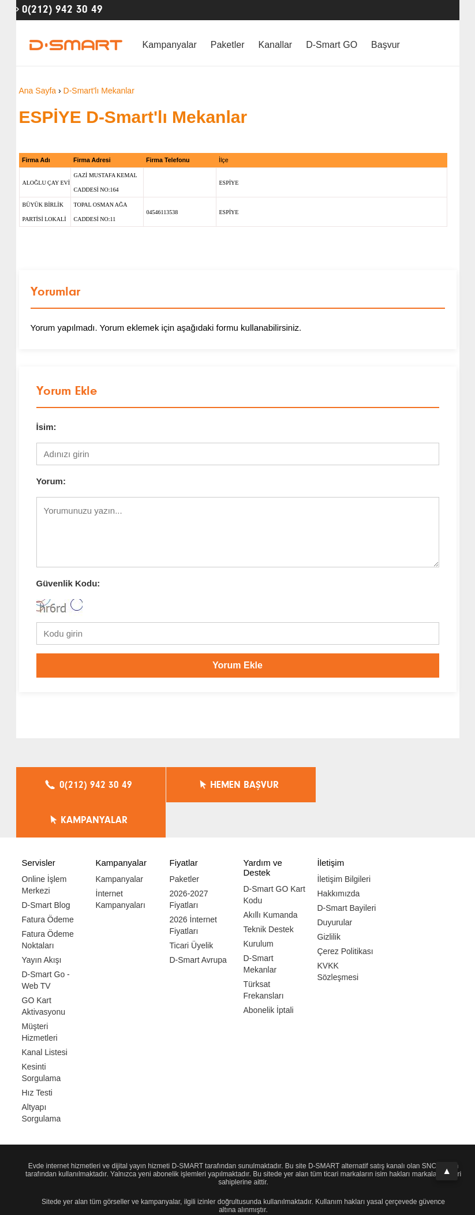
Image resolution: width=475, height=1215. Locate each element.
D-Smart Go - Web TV (46, 944)
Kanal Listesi (45, 1017)
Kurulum (259, 908)
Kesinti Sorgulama (41, 1037)
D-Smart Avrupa (198, 924)
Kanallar (275, 45)
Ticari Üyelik (192, 910)
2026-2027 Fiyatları (189, 864)
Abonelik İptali (269, 975)
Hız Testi (37, 1057)
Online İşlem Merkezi (44, 849)
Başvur (385, 45)
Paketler (228, 45)
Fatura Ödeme (48, 884)
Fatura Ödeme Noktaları (48, 904)
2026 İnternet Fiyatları (194, 890)
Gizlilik (329, 901)
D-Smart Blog (46, 869)
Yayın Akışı (42, 924)
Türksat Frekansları (264, 954)
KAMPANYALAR (388, 785)
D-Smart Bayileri (346, 872)
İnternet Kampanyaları (120, 864)
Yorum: (51, 481)
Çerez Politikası (345, 916)
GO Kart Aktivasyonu (43, 970)
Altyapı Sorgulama (41, 1077)
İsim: (46, 427)
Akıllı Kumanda (271, 879)
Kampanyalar (170, 45)
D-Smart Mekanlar (260, 928)
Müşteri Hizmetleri (40, 996)
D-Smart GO (331, 45)
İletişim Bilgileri (344, 843)
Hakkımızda (338, 858)
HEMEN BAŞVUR (240, 785)
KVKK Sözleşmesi (338, 936)
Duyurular (335, 887)
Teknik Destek (269, 894)
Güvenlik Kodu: (68, 583)
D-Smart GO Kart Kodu (274, 859)
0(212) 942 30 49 (62, 9)
